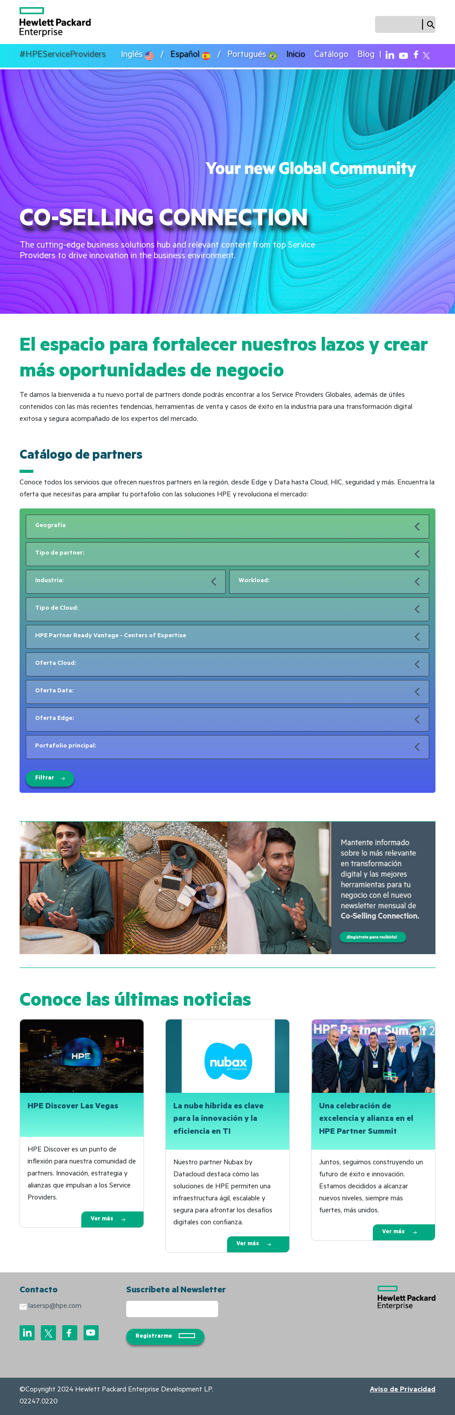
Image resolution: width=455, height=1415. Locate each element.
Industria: (49, 581)
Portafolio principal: (65, 746)
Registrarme (165, 1336)
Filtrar (50, 778)
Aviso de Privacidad (402, 1390)
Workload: (254, 581)
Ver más (108, 1219)
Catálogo (331, 55)
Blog (366, 55)
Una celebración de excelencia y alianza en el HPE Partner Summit (366, 1120)
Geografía (50, 526)
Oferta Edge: (54, 719)
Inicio (295, 55)
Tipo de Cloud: (56, 608)
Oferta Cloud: (55, 664)
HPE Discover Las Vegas (73, 1107)
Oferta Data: (54, 691)
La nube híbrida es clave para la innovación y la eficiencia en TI (218, 1120)
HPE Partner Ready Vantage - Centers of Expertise (110, 636)
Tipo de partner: (59, 553)
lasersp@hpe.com (54, 1307)
